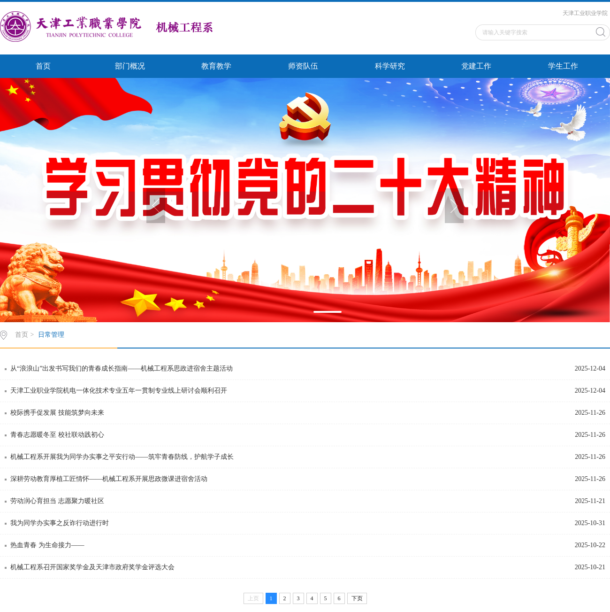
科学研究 (390, 66)
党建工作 (476, 66)
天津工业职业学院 (585, 13)
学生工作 (563, 66)
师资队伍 (303, 66)
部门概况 (130, 66)
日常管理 (51, 334)
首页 (43, 66)
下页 (357, 598)
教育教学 (216, 66)
